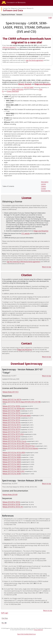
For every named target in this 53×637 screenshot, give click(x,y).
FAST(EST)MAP (29, 87)
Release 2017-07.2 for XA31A (12, 460)
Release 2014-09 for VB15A (11, 502)
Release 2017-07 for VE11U (11, 439)
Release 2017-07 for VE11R (11, 437)
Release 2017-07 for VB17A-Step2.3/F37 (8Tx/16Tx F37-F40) (22, 402)
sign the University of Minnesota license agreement (23, 262)
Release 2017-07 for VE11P (11, 432)
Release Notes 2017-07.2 (10, 392)
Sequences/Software (8, 15)
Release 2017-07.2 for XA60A (12, 467)
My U (4, 623)
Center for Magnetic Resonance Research (18, 8)
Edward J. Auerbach (24, 84)
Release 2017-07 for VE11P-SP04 (13, 434)
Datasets (19, 15)
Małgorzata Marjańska (43, 84)
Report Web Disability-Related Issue (26, 634)
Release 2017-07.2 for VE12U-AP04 (14, 452)
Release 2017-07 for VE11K (11, 429)
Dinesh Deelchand (13, 91)
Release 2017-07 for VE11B (11, 422)
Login (50, 17)
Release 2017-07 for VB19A (11, 406)
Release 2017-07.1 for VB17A (12, 399)
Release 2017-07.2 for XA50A (12, 462)
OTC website (25, 233)
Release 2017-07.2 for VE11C (12, 425)
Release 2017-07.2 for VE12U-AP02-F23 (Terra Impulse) (20, 448)
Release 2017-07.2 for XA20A (12, 455)
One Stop (5, 618)
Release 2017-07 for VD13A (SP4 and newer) (17, 415)
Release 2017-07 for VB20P (11, 411)
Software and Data (13, 10)
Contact (43, 188)
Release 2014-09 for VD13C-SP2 (13, 507)
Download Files (45, 191)
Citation (43, 186)
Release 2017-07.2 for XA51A (12, 464)
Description (44, 182)
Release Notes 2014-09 (10, 494)
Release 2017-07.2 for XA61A (12, 469)
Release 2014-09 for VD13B (11, 504)
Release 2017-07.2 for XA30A (12, 457)
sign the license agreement (34, 60)
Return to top (46, 267)
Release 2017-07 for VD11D (11, 413)
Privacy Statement (38, 629)
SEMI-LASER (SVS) (17, 89)
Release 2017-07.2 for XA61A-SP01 (14, 471)
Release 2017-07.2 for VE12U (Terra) (14, 441)
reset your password (9, 47)
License (43, 184)
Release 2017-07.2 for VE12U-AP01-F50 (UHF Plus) (19, 446)
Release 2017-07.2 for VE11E (12, 427)
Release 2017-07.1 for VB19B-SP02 (14, 408)
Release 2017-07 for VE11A (11, 420)
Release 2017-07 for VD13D (11, 418)
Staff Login (4, 613)
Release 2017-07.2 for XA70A (12, 474)
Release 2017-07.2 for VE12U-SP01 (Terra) (16, 444)
